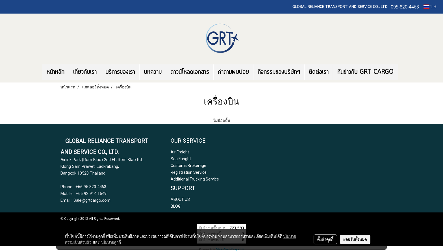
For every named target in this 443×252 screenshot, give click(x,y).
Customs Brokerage (188, 165)
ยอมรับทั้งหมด (355, 239)
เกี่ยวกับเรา (85, 72)
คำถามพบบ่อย (233, 72)
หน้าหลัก (55, 72)
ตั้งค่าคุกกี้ (325, 239)
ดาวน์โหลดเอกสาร (189, 72)
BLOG (176, 206)
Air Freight (180, 152)
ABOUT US (180, 199)
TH (430, 6)
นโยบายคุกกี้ (111, 242)
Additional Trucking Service (195, 179)
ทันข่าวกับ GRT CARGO (365, 72)
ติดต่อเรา (319, 72)
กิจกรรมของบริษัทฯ (279, 72)
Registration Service (189, 172)
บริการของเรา (120, 72)
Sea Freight (181, 159)
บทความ (153, 72)
